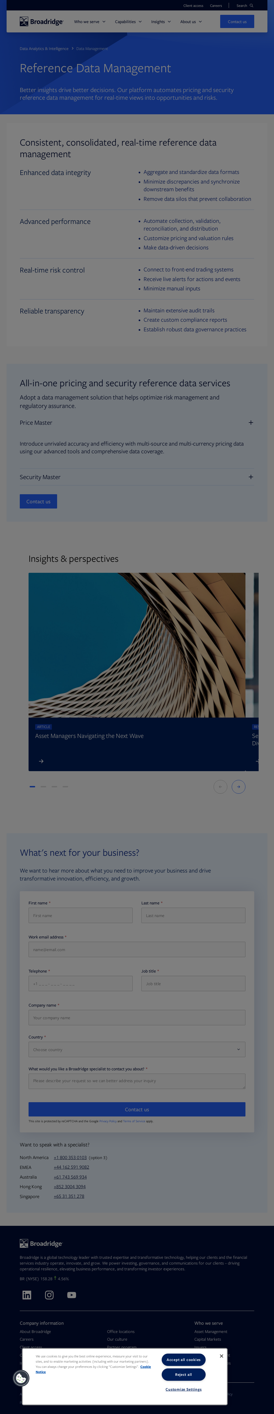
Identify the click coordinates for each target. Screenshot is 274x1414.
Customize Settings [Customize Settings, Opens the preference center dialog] (184, 1389)
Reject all (183, 1374)
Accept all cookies (184, 1359)
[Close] (222, 1356)
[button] (21, 1378)
